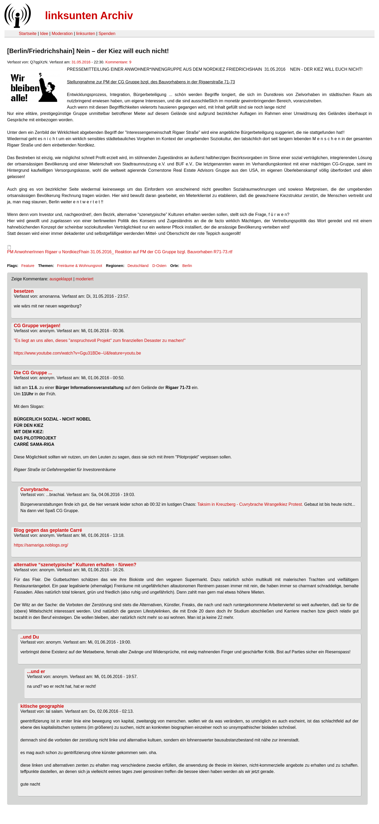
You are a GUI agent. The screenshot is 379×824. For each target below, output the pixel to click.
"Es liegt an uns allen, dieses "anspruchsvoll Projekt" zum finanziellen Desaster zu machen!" (100, 340)
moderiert (84, 279)
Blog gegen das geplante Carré (48, 530)
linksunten (85, 33)
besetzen (24, 291)
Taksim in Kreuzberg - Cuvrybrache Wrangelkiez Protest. (250, 504)
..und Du (30, 637)
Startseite (28, 33)
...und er (36, 671)
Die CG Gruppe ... (33, 372)
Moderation (62, 33)
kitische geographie (42, 706)
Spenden (106, 33)
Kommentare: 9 (118, 62)
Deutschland (137, 266)
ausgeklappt (60, 279)
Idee (44, 33)
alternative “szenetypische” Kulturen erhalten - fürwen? (75, 564)
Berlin (187, 266)
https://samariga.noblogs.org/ (41, 545)
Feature (27, 266)
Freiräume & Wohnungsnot (79, 266)
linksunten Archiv (89, 15)
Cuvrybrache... (37, 489)
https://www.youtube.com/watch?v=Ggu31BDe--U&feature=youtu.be (77, 353)
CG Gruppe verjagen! (37, 325)
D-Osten (159, 266)
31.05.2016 (81, 62)
